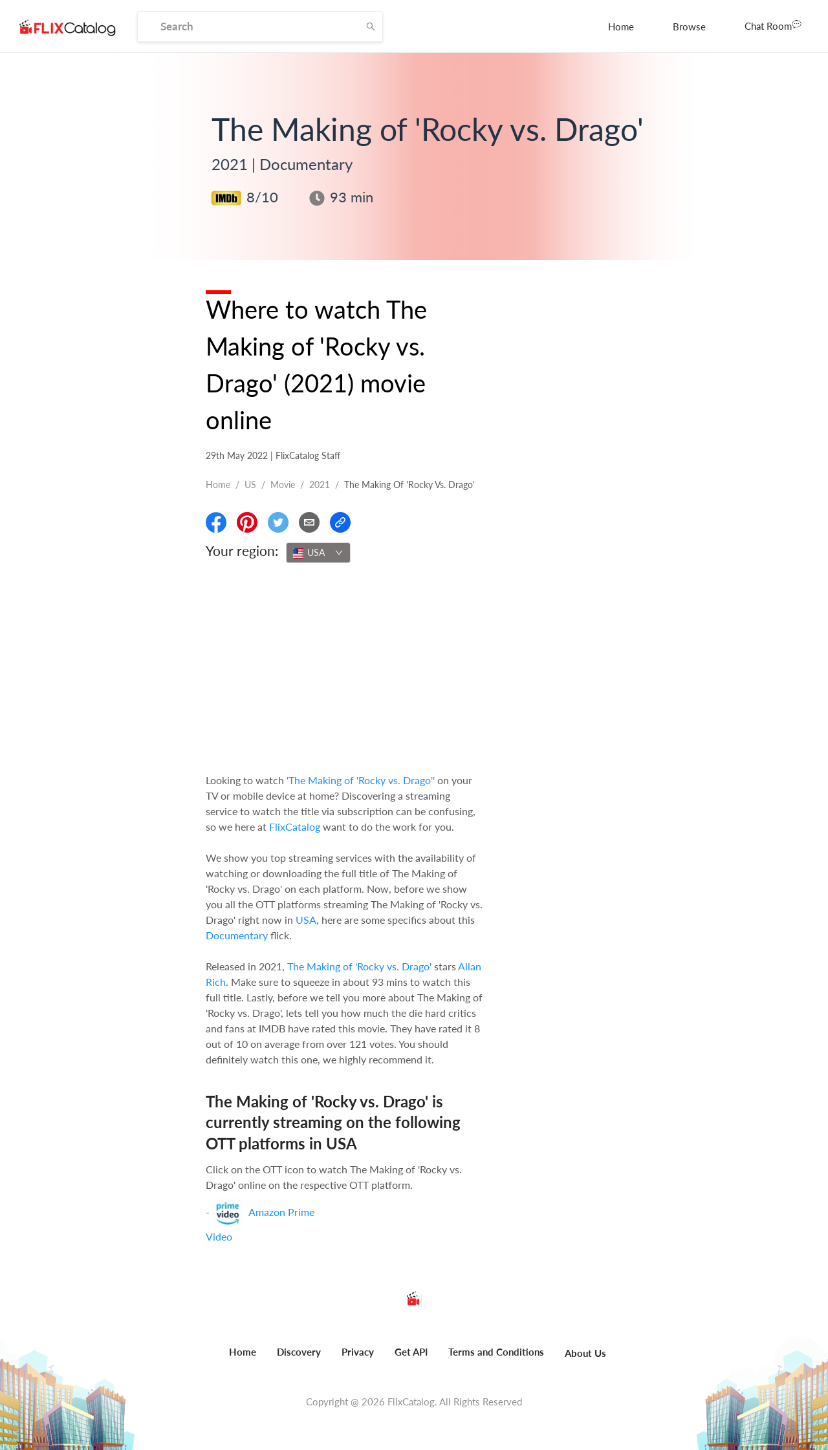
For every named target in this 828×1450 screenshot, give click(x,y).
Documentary (237, 935)
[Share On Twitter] (278, 522)
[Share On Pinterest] (247, 522)
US (250, 484)
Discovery (299, 1352)
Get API (411, 1352)
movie (282, 484)
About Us (585, 1353)
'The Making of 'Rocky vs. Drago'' (361, 780)
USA (306, 919)
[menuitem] (621, 26)
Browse (689, 26)
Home (621, 26)
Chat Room (773, 25)
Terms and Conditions (496, 1352)
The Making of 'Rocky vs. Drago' (359, 966)
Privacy (358, 1352)
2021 (319, 484)
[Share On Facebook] (216, 522)
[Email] (309, 522)
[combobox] (318, 552)
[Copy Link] (340, 522)
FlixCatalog (294, 826)
